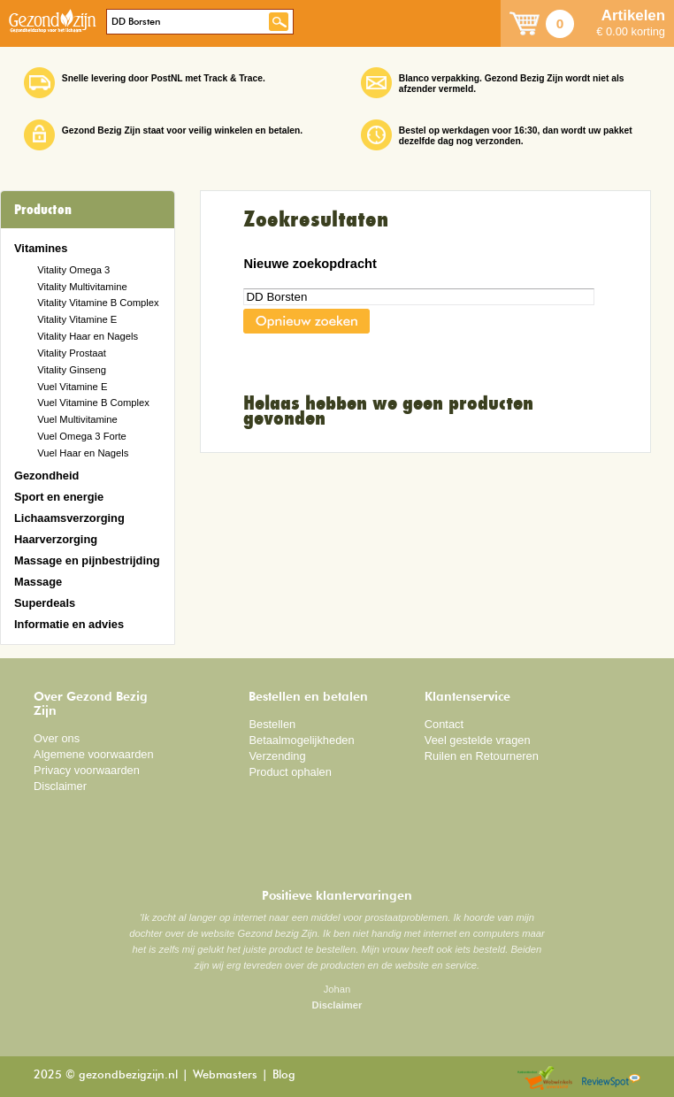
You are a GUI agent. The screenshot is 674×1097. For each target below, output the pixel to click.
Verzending (277, 756)
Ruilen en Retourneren (482, 756)
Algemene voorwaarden (94, 754)
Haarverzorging (55, 539)
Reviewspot (611, 1078)
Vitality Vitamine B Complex (97, 302)
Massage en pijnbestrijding (87, 560)
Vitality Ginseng (71, 369)
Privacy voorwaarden (87, 770)
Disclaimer (60, 786)
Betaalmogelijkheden (301, 740)
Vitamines (40, 248)
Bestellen (272, 724)
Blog (283, 1075)
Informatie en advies (69, 624)
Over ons (57, 738)
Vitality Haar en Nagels (87, 336)
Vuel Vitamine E (72, 386)
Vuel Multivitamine (77, 419)
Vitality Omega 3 (73, 270)
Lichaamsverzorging (69, 518)
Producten (43, 210)
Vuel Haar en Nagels (82, 453)
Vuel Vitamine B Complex (93, 402)
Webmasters (225, 1075)
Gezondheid (46, 475)
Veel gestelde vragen (478, 740)
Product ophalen (290, 772)
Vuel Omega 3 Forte (81, 436)
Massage (38, 581)
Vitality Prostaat (71, 353)
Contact (444, 724)
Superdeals (44, 603)
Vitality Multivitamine (81, 286)
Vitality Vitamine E (77, 319)
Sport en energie (58, 496)
